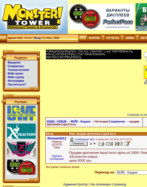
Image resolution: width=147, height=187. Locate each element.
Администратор (75, 184)
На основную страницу (108, 184)
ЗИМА (130, 37)
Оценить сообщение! (57, 157)
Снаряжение (117, 121)
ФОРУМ (94, 37)
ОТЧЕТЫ (112, 37)
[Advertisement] (87, 73)
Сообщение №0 (84, 139)
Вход (37, 38)
